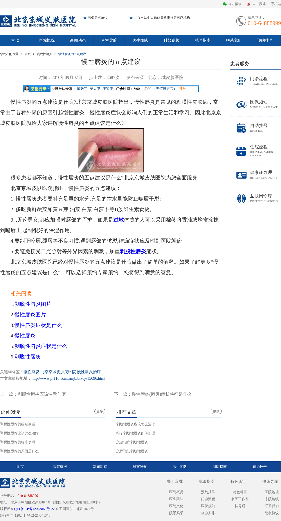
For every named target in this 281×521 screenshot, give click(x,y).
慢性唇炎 (25, 335)
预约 (182, 89)
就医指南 (203, 40)
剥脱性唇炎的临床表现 (17, 442)
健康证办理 (265, 174)
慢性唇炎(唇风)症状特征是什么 (162, 394)
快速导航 (270, 481)
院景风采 (176, 513)
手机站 (276, 4)
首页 (28, 54)
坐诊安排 (208, 513)
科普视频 (171, 40)
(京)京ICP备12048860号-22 (34, 509)
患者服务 (239, 63)
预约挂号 (265, 40)
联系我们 (234, 40)
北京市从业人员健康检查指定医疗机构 (162, 18)
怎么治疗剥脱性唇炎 (132, 442)
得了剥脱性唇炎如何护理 (135, 433)
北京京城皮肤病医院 (58, 372)
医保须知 (265, 104)
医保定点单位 (98, 18)
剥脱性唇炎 (44, 54)
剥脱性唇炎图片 (32, 304)
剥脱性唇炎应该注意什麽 (42, 394)
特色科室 (240, 492)
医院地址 (272, 492)
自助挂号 (265, 127)
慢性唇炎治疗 (89, 372)
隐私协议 (272, 513)
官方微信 (234, 4)
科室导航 (109, 40)
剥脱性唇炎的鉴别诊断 (17, 424)
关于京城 (175, 481)
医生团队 (140, 40)
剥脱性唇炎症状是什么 (40, 346)
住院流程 (265, 150)
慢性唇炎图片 (30, 314)
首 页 (15, 40)
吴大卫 (95, 89)
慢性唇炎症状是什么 (38, 325)
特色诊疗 (238, 481)
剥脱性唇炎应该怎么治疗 (19, 433)
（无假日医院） (164, 89)
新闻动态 (78, 40)
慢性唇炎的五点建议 (72, 54)
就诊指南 (206, 481)
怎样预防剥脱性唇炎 (132, 451)
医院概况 (47, 40)
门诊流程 (265, 81)
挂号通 (240, 506)
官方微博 (259, 4)
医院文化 (176, 506)
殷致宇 (82, 89)
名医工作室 (240, 499)
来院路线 (272, 499)
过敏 (118, 220)
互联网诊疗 (265, 198)
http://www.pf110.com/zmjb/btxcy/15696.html (68, 378)
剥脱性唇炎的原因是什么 (19, 451)
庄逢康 (108, 89)
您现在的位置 (9, 54)
